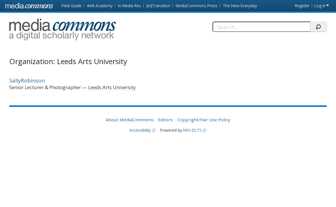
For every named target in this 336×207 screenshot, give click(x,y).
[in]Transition (158, 5)
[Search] (261, 27)
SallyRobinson (27, 80)
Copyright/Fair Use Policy (203, 119)
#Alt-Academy (100, 5)
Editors (165, 119)
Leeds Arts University (112, 87)
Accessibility (140, 130)
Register (302, 5)
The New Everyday (240, 5)
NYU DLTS (192, 130)
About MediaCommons (130, 119)
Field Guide (71, 5)
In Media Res (129, 5)
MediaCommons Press (196, 5)
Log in (320, 5)
